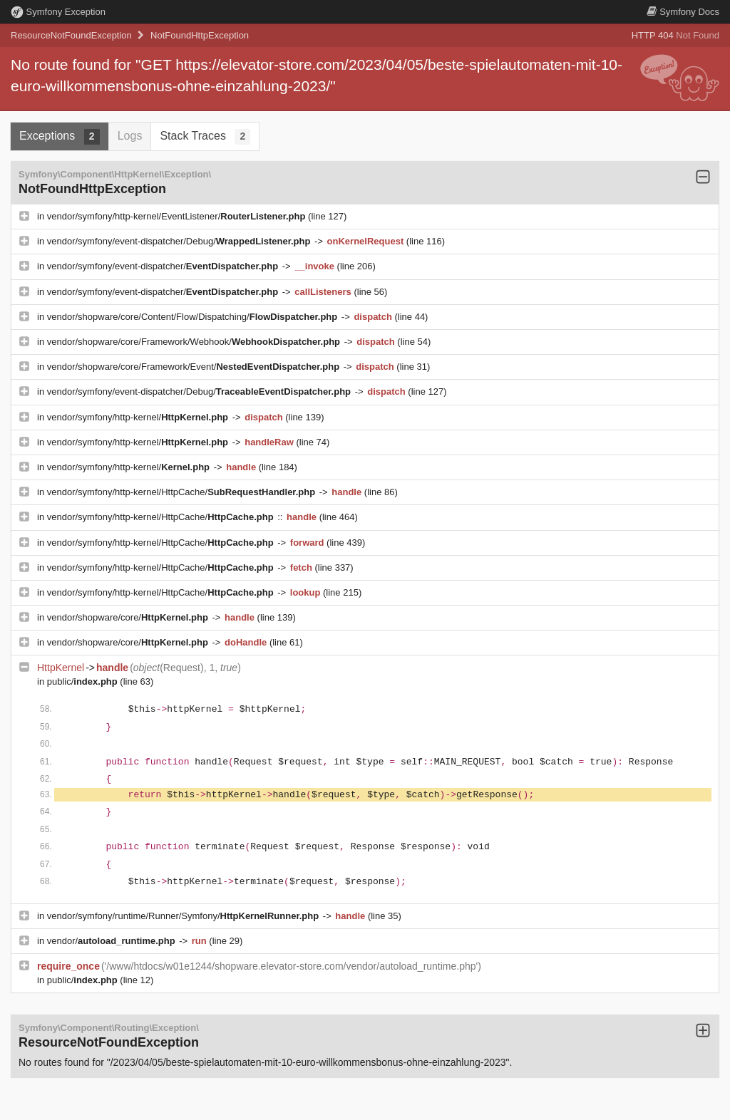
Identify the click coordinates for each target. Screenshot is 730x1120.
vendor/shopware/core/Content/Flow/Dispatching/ (193, 316)
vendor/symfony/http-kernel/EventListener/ (177, 216)
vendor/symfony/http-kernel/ (139, 417)
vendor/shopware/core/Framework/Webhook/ (195, 341)
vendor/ (112, 940)
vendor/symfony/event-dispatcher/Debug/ (180, 241)
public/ (83, 681)
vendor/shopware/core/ (129, 617)
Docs (683, 11)
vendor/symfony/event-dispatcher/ (164, 266)
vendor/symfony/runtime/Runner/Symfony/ (184, 916)
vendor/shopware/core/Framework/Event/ (194, 366)
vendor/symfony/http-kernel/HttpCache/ (182, 492)
